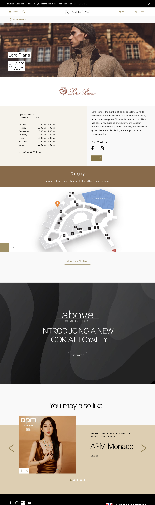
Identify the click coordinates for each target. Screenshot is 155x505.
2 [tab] (74, 480)
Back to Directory (17, 19)
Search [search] (23, 11)
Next (143, 448)
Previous (11, 448)
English (121, 12)
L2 (4, 247)
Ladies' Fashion (53, 181)
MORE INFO (82, 4)
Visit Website (99, 141)
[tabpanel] (77, 444)
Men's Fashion (70, 181)
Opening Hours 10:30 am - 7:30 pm (29, 116)
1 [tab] (70, 480)
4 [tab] (81, 480)
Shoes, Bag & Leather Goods (95, 181)
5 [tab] (84, 480)
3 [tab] (77, 480)
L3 (13, 247)
